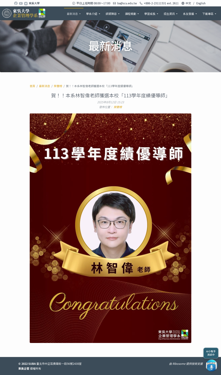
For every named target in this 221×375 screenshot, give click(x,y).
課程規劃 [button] (131, 14)
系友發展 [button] (189, 14)
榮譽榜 (58, 86)
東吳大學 (34, 3)
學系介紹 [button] (92, 14)
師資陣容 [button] (111, 14)
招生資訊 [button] (169, 14)
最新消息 (44, 86)
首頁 (32, 86)
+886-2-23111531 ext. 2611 (161, 3)
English (200, 3)
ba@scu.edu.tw (127, 3)
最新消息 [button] (73, 14)
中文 (188, 3)
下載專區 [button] (208, 14)
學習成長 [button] (150, 14)
